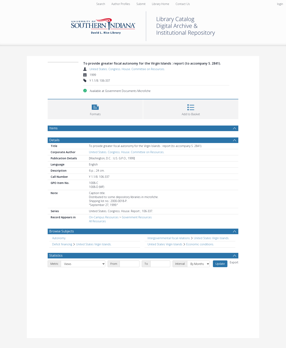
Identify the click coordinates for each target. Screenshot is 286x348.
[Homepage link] (143, 25)
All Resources (97, 221)
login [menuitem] (280, 4)
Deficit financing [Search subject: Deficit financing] (62, 244)
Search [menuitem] (100, 4)
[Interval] (198, 263)
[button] (95, 108)
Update (220, 264)
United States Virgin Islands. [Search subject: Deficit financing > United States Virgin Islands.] (93, 244)
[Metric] (83, 263)
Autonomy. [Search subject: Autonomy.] (59, 238)
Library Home (160, 4)
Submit (141, 4)
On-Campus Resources (104, 217)
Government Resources (137, 217)
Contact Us (183, 4)
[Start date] (129, 263)
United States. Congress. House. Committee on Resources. (127, 69)
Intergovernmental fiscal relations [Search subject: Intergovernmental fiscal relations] (169, 238)
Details (54, 140)
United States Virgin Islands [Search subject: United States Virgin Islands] (165, 244)
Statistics (56, 255)
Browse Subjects (61, 231)
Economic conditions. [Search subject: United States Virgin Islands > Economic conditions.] (200, 244)
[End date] (160, 263)
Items (53, 128)
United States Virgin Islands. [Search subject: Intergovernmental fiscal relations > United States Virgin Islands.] (211, 238)
